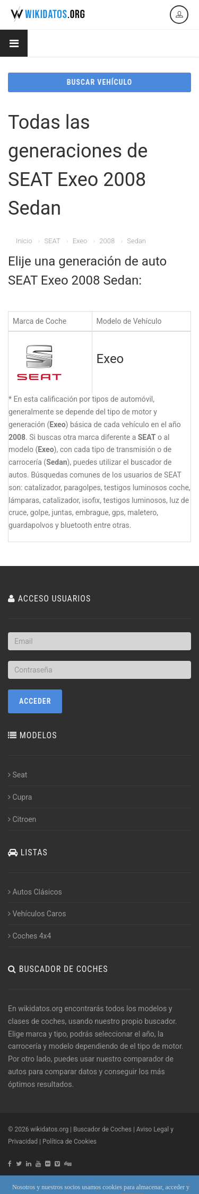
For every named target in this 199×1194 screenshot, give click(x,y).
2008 (107, 241)
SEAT (52, 241)
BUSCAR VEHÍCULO (99, 82)
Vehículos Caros (37, 913)
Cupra (20, 797)
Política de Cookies (69, 1141)
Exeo (80, 241)
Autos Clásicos (35, 892)
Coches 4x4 (29, 936)
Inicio (24, 241)
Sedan (136, 241)
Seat (17, 775)
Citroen (22, 819)
